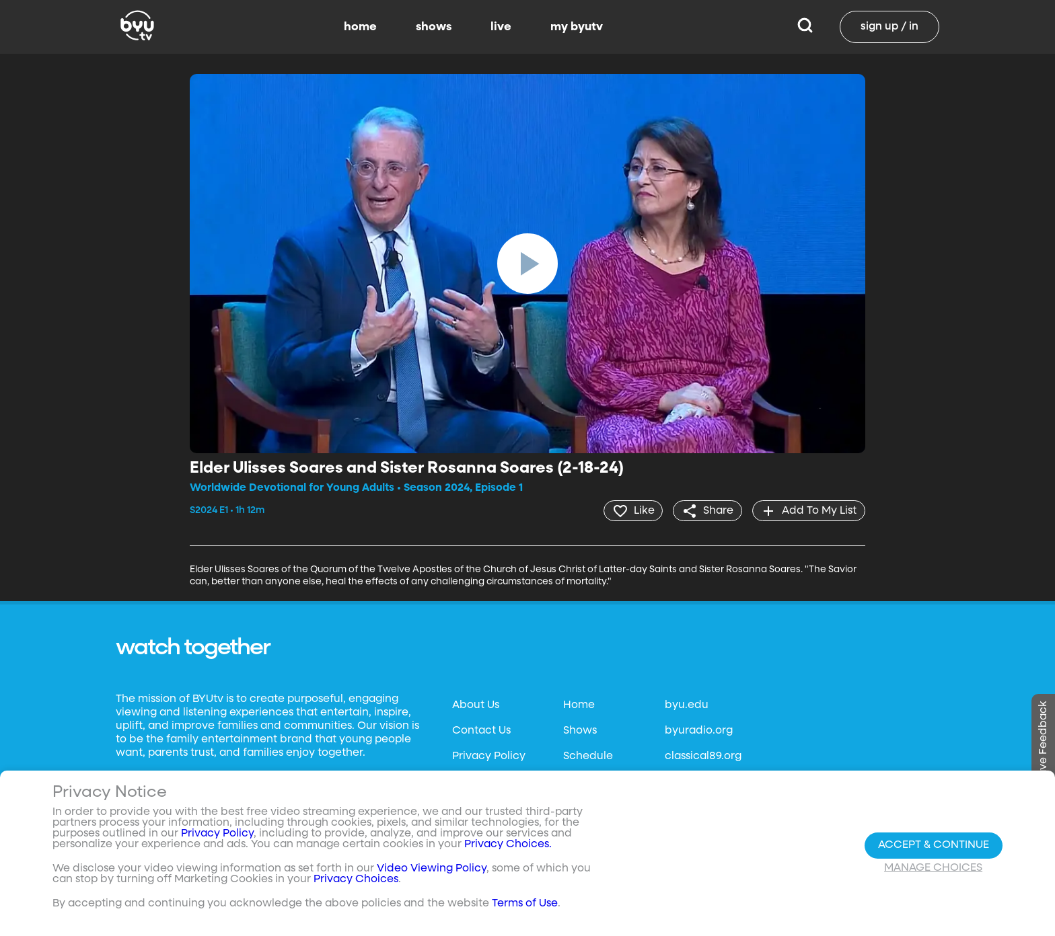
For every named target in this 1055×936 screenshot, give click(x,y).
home (360, 27)
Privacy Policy (488, 756)
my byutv (576, 27)
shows (433, 27)
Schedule (588, 756)
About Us (475, 705)
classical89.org (703, 756)
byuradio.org (699, 731)
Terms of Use (525, 903)
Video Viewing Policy (431, 868)
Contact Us (481, 731)
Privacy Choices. (508, 844)
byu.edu (686, 705)
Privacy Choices (356, 879)
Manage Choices (933, 868)
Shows (580, 731)
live (500, 27)
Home (579, 705)
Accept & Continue (933, 845)
